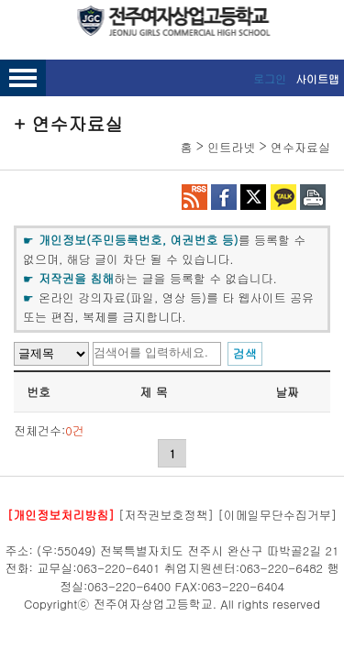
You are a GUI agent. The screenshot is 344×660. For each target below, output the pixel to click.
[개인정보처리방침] (61, 514)
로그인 (269, 78)
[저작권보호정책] (166, 514)
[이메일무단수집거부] (277, 514)
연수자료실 (300, 147)
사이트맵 (317, 78)
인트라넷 (231, 147)
